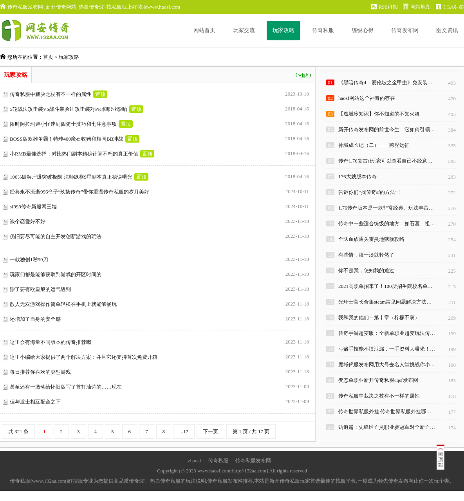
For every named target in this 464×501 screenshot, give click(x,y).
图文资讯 (447, 30)
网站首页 (204, 30)
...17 (183, 431)
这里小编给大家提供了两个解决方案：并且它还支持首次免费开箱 (83, 357)
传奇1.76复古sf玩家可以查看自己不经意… (385, 161)
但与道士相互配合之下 (35, 402)
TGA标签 (450, 7)
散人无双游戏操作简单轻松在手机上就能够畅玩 (63, 304)
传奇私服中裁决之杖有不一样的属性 (50, 94)
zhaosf (194, 460)
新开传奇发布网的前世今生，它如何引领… (386, 129)
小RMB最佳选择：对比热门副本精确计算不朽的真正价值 (74, 154)
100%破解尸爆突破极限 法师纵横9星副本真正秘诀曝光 (71, 177)
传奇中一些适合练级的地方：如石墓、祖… (386, 223)
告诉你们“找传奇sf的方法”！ (370, 192)
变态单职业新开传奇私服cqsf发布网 (378, 380)
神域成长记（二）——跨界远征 (374, 145)
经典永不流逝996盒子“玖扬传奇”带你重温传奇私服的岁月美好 (79, 192)
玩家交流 (244, 30)
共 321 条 (18, 431)
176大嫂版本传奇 (357, 176)
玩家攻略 (283, 30)
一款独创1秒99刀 (29, 259)
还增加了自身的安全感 (35, 319)
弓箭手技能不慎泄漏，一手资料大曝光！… (386, 349)
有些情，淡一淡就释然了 (366, 255)
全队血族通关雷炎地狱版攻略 (371, 239)
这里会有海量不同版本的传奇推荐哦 (50, 342)
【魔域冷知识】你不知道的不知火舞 (379, 114)
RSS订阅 (384, 7)
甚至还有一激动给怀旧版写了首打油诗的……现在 (66, 387)
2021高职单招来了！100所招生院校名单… (385, 286)
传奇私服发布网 (253, 460)
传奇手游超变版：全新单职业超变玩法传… (386, 333)
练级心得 (363, 30)
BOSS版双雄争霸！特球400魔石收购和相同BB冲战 (66, 139)
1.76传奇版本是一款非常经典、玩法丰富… (386, 208)
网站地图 (417, 7)
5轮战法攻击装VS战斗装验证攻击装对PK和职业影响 (68, 109)
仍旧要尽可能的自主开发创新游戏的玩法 (55, 236)
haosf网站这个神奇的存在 (366, 98)
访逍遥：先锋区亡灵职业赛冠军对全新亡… (386, 427)
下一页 (210, 431)
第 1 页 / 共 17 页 (251, 431)
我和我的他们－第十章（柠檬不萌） (379, 317)
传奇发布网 (405, 30)
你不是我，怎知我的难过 (366, 270)
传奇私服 (323, 30)
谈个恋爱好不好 (27, 221)
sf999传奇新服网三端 (33, 207)
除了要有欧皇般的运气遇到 (40, 289)
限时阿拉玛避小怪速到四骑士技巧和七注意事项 (63, 124)
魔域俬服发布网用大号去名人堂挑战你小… (386, 364)
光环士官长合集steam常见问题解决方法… (385, 302)
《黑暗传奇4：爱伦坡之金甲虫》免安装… (385, 82)
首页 (48, 57)
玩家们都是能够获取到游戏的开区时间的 (55, 274)
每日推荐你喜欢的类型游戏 (40, 372)
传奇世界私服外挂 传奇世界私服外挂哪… (384, 411)
